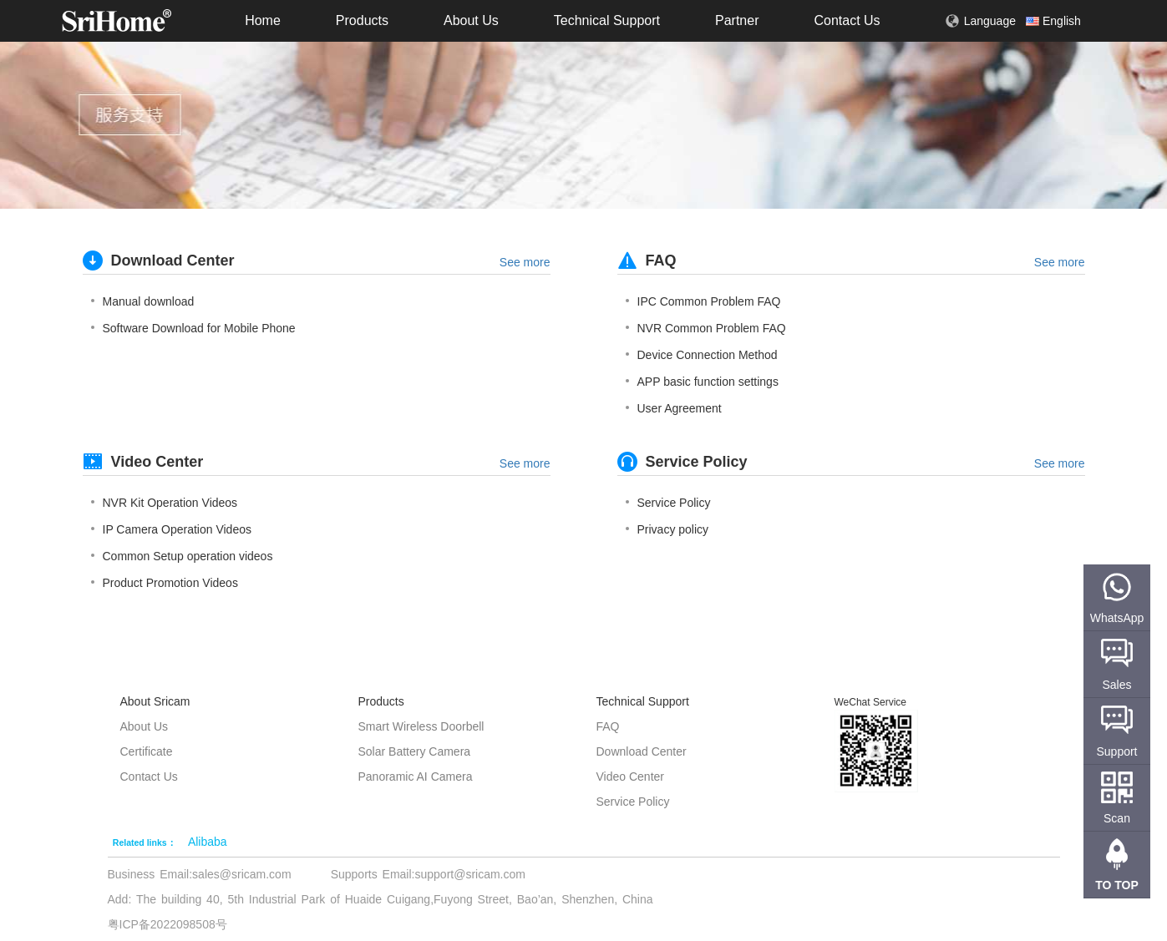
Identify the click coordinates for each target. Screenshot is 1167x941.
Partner (737, 20)
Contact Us (847, 20)
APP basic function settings (702, 381)
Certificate (146, 751)
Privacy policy (667, 529)
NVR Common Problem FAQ (706, 328)
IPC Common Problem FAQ (703, 301)
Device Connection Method (702, 355)
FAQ (608, 726)
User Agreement (674, 408)
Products (362, 20)
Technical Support (607, 20)
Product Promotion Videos (164, 582)
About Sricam (155, 701)
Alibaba (207, 841)
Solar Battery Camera (414, 751)
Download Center (641, 751)
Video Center (630, 776)
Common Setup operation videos (182, 556)
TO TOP (1117, 885)
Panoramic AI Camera (415, 776)
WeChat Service (870, 702)
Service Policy (668, 502)
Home (263, 20)
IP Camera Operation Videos (171, 529)
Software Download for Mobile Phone (193, 328)
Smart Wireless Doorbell (421, 726)
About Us (471, 20)
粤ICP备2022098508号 (167, 924)
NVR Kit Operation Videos (164, 502)
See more (525, 262)
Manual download (143, 301)
